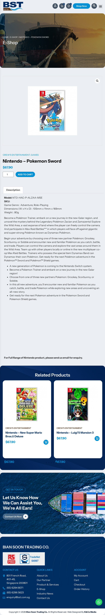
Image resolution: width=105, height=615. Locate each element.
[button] (100, 6)
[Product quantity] (8, 174)
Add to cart (25, 174)
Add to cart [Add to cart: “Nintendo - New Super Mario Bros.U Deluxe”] (45, 442)
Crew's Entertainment (16, 154)
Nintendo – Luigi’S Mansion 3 (75, 432)
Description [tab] (13, 189)
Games (35, 154)
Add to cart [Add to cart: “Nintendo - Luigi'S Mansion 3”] (97, 438)
